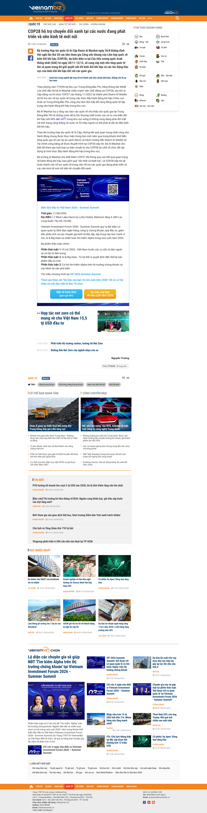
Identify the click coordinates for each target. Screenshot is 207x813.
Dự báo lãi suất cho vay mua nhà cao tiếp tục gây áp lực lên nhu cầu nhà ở (164, 662)
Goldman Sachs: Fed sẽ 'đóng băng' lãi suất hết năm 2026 (105, 463)
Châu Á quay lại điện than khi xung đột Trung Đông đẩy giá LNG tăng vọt (50, 427)
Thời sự (110, 728)
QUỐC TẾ (68, 18)
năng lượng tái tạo (46, 384)
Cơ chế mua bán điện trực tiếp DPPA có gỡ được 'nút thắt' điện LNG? (52, 463)
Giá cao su (89, 773)
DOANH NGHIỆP (117, 18)
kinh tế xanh (114, 384)
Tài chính (32, 588)
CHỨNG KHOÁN (102, 18)
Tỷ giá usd (69, 768)
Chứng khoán (104, 588)
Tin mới (39, 480)
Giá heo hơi (104, 768)
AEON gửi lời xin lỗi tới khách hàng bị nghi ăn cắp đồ (79, 625)
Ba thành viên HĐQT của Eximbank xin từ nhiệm (43, 581)
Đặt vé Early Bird (66, 294)
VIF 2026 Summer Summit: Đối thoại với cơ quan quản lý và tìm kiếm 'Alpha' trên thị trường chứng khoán (118, 664)
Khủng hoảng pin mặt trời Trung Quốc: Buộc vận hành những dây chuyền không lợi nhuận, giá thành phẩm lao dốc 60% (106, 438)
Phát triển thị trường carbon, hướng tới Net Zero (77, 343)
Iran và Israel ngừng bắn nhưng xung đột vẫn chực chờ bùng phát (106, 447)
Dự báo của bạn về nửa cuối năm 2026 (100, 294)
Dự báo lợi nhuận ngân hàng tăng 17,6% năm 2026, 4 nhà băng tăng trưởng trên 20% (113, 627)
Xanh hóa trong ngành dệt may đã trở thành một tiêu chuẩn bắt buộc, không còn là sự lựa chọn (87, 79)
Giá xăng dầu (164, 768)
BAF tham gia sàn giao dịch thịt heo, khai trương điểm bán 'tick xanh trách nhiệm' (77, 515)
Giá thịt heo (68, 773)
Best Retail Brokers (105, 773)
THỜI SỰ (39, 18)
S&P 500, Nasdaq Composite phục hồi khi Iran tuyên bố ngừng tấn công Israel (104, 455)
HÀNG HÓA (58, 18)
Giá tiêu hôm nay (131, 768)
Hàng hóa (37, 506)
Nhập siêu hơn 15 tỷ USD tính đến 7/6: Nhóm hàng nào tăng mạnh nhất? (119, 719)
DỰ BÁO (48, 18)
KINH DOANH (131, 18)
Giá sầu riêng (55, 773)
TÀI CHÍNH (79, 18)
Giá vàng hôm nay (39, 768)
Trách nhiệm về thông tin (42, 810)
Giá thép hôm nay (39, 773)
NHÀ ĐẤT (89, 18)
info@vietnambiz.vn (46, 807)
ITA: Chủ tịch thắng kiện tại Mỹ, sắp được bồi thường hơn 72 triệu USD (119, 741)
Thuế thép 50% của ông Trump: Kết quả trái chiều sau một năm (164, 717)
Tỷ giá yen (80, 768)
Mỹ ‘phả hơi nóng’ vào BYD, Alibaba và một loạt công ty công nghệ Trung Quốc (105, 427)
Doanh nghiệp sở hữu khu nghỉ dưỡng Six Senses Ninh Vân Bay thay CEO (77, 582)
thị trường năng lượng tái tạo (71, 384)
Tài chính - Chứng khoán (92, 24)
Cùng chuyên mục (95, 393)
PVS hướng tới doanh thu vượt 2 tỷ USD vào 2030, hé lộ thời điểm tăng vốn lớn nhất (78, 485)
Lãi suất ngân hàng (148, 768)
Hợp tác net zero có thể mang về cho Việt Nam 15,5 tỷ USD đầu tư (64, 318)
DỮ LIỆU (142, 18)
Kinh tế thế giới (67, 24)
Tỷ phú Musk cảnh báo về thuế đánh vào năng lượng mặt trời (51, 447)
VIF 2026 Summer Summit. (85, 274)
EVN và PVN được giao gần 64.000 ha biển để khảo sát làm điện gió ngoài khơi (54, 455)
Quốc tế (34, 24)
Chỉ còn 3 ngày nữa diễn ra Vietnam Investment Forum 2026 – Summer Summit (62, 749)
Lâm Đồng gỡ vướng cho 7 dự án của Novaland (44, 625)
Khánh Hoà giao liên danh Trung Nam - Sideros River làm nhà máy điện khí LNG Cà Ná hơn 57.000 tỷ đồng (53, 438)
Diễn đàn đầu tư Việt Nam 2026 (128, 773)
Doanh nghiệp (38, 490)
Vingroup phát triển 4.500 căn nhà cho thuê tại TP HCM (62, 541)
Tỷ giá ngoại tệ (56, 768)
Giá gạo (79, 773)
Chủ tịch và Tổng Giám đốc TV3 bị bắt (53, 528)
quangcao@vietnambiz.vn (159, 797)
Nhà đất (31, 632)
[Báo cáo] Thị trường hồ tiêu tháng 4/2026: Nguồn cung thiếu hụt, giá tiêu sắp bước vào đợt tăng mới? (78, 500)
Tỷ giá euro (92, 768)
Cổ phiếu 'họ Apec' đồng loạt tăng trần (113, 581)
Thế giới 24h (49, 24)
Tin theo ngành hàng (148, 27)
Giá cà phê (116, 768)
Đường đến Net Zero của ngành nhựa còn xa (74, 350)
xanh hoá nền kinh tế (96, 384)
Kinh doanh (68, 632)
